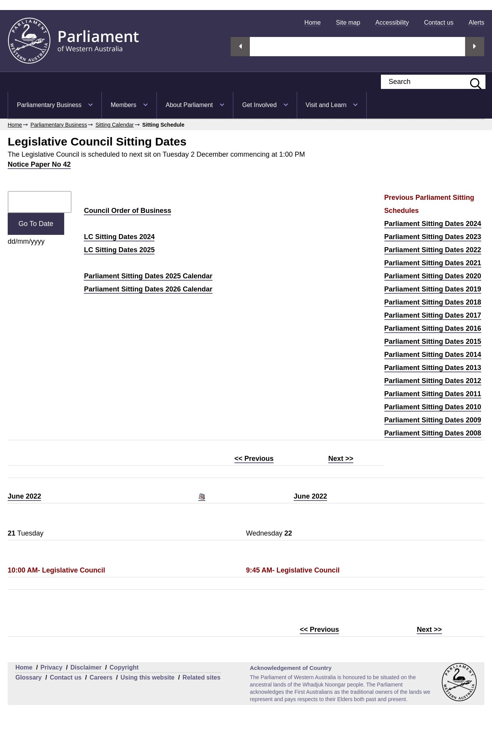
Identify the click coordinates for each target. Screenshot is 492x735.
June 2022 (24, 496)
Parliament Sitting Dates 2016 (432, 328)
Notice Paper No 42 (39, 164)
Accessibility (392, 22)
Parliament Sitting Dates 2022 (432, 250)
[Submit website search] (472, 82)
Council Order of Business (127, 210)
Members (123, 105)
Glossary (28, 677)
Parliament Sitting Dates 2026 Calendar (148, 289)
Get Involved (259, 105)
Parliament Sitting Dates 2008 (432, 433)
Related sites (202, 677)
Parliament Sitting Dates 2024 (432, 224)
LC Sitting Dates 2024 (119, 237)
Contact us (438, 22)
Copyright (124, 667)
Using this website (147, 677)
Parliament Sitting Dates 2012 (432, 381)
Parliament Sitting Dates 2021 (432, 263)
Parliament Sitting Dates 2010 (432, 407)
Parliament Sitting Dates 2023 (432, 237)
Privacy (51, 667)
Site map (348, 22)
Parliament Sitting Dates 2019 (432, 289)
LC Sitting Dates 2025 (119, 250)
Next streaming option (474, 46)
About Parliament (189, 105)
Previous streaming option (240, 46)
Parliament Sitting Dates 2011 (432, 394)
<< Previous (254, 458)
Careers (101, 677)
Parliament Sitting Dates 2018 (432, 302)
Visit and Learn (326, 105)
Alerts (476, 22)
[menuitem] (312, 22)
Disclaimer (85, 667)
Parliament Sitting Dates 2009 (432, 420)
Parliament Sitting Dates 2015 (432, 341)
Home (312, 22)
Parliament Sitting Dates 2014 (432, 354)
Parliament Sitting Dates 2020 (432, 276)
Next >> (340, 458)
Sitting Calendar (114, 125)
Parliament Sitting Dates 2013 (432, 368)
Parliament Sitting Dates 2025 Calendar (148, 276)
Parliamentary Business (49, 105)
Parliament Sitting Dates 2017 (432, 315)
